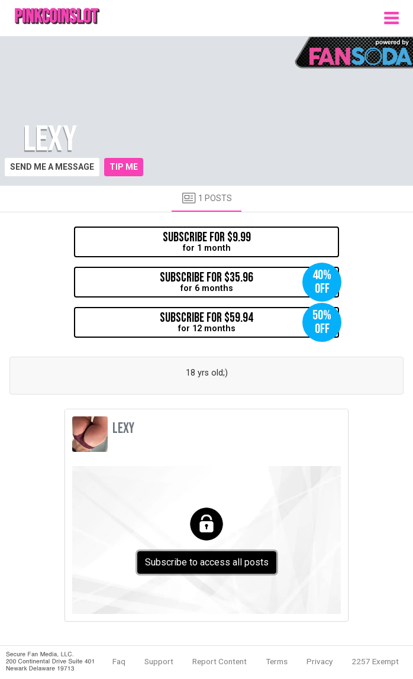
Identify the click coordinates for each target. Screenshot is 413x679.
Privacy (319, 661)
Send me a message (52, 167)
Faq (118, 661)
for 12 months (249, 322)
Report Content (219, 661)
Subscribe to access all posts (207, 562)
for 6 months (249, 282)
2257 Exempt (375, 661)
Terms (277, 661)
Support (158, 661)
